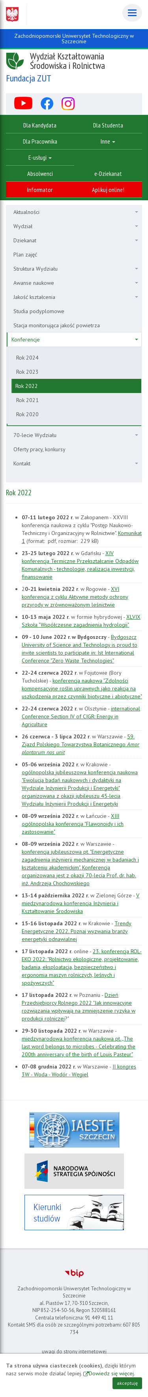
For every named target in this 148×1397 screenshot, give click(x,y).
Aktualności (75, 212)
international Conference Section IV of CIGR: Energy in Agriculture (81, 716)
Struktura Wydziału (75, 268)
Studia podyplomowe (38, 311)
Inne (108, 141)
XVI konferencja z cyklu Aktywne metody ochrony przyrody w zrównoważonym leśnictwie (75, 596)
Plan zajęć (25, 254)
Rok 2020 (27, 414)
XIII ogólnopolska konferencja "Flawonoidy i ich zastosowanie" (73, 823)
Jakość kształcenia (75, 297)
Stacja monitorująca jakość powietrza (56, 325)
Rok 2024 (27, 357)
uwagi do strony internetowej (74, 1351)
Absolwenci (40, 173)
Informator (39, 190)
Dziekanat (75, 240)
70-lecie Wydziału (75, 435)
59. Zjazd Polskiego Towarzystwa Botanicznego (80, 744)
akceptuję (127, 1383)
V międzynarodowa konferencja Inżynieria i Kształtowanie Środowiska (80, 903)
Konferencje (74, 339)
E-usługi (40, 157)
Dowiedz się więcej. (112, 1373)
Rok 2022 (26, 385)
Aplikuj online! (108, 190)
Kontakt (75, 463)
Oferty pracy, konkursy (39, 449)
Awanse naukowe (75, 282)
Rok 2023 (27, 371)
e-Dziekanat (108, 173)
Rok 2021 (27, 400)
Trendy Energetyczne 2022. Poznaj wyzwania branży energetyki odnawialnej (76, 931)
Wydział (75, 226)
